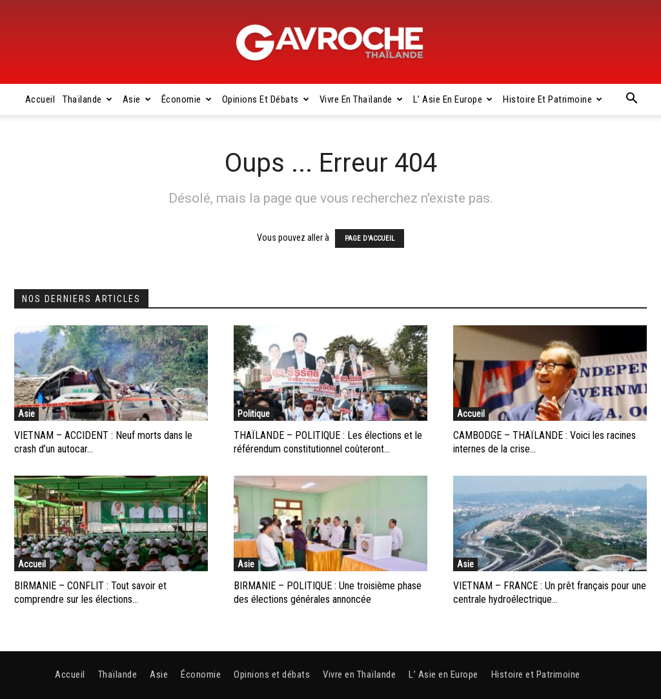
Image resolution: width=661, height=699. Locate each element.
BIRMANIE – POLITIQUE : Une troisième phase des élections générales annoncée (328, 592)
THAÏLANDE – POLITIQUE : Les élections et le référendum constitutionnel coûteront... (328, 442)
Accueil (40, 99)
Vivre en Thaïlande (361, 99)
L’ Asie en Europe (453, 99)
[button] (631, 100)
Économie (186, 99)
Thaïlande (87, 99)
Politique (254, 414)
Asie (137, 99)
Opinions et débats (266, 99)
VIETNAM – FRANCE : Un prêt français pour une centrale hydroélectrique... (549, 592)
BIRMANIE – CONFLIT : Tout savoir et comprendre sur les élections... (90, 592)
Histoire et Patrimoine (553, 99)
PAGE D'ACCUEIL (369, 238)
